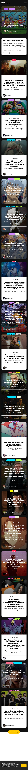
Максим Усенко (10, 392)
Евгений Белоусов (10, 329)
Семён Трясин (9, 135)
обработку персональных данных (7, 766)
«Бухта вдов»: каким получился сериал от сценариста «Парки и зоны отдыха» (14, 407)
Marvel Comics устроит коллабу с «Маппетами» (13, 43)
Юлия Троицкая (10, 512)
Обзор (17, 233)
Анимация (11, 100)
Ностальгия (12, 372)
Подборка (17, 178)
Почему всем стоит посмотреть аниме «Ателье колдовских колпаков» (14, 244)
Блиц (17, 690)
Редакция (8, 95)
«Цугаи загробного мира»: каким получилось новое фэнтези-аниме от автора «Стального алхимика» (14, 316)
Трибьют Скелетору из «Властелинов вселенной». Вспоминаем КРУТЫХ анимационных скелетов (14, 644)
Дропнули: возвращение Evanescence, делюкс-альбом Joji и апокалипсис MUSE (14, 603)
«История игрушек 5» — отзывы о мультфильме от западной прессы (14, 123)
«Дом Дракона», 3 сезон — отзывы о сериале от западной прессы (14, 163)
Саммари (17, 100)
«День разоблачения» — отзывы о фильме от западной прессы (14, 356)
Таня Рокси (9, 256)
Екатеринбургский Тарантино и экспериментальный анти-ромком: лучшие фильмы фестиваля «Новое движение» (14, 473)
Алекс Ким (12, 30)
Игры (18, 372)
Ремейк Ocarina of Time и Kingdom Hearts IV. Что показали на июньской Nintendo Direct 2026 (14, 46)
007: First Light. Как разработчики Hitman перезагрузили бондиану (14, 501)
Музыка (11, 578)
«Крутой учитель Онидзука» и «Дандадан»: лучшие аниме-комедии (14, 189)
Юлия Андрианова (10, 229)
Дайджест (16, 578)
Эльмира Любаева (10, 455)
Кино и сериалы (11, 140)
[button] (25, 3)
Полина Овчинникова (11, 201)
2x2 (10, 421)
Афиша (14, 59)
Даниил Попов (6, 417)
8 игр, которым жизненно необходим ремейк (14, 382)
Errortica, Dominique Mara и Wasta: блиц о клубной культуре (14, 713)
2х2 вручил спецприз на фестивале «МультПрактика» (14, 444)
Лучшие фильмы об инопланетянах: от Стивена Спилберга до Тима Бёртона (14, 217)
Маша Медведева (10, 174)
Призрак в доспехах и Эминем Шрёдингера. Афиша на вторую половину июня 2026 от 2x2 (14, 286)
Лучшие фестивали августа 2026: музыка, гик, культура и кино (14, 562)
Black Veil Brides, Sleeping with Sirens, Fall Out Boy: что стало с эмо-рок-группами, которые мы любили (17, 24)
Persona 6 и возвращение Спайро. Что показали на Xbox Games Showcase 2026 (12, 49)
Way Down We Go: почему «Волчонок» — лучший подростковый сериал (14, 673)
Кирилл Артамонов (11, 486)
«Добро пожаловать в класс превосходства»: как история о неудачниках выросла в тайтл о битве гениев (14, 530)
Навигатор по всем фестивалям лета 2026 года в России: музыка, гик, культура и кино (14, 84)
